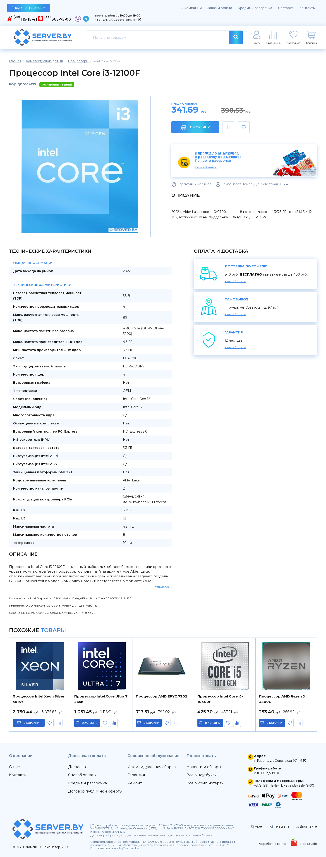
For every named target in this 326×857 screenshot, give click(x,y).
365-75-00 (61, 19)
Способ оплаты (82, 775)
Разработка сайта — (274, 843)
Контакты (307, 8)
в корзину (31, 722)
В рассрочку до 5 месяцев (218, 157)
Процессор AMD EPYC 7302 (161, 696)
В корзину (195, 127)
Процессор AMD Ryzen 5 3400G (282, 699)
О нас (14, 767)
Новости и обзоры (204, 767)
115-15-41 (29, 19)
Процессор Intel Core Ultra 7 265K (100, 699)
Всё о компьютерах (205, 783)
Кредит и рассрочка (255, 8)
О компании (191, 8)
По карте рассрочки (213, 161)
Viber (257, 826)
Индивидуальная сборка (151, 767)
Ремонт (134, 783)
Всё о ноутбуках (201, 775)
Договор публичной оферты (95, 791)
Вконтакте (306, 826)
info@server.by (128, 848)
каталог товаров (28, 8)
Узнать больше (205, 167)
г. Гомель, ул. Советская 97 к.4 (117, 19)
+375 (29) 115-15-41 (268, 785)
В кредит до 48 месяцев (217, 153)
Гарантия (136, 775)
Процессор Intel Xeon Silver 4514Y (39, 699)
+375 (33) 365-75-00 (299, 785)
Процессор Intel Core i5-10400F (220, 699)
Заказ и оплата (219, 8)
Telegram (279, 826)
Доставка (286, 8)
